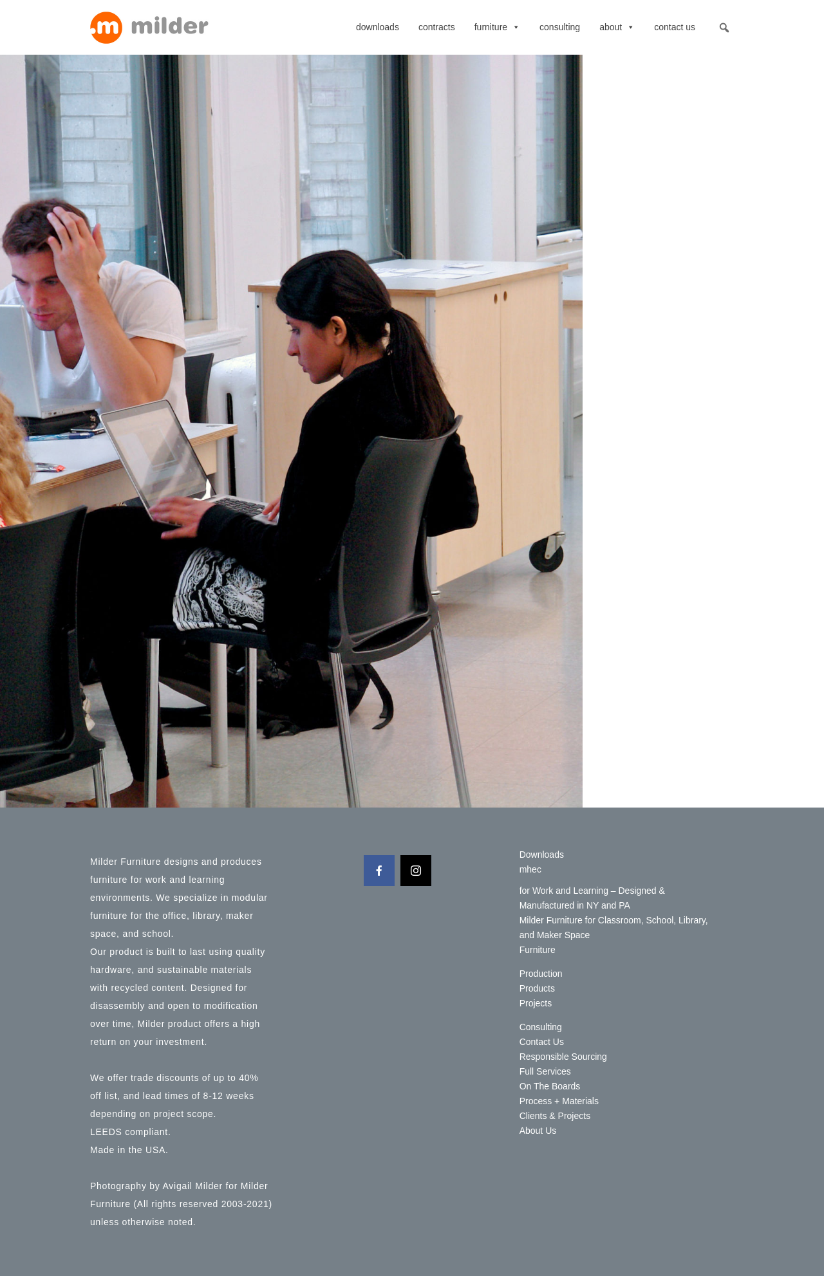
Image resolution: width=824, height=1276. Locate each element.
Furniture (497, 27)
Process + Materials (559, 1101)
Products (537, 988)
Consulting (559, 27)
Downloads (377, 27)
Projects (536, 1003)
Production (541, 973)
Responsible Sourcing (563, 1056)
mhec (530, 869)
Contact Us (674, 27)
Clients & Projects (555, 1116)
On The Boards (550, 1086)
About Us (538, 1130)
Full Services (545, 1071)
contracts (436, 27)
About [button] (617, 27)
